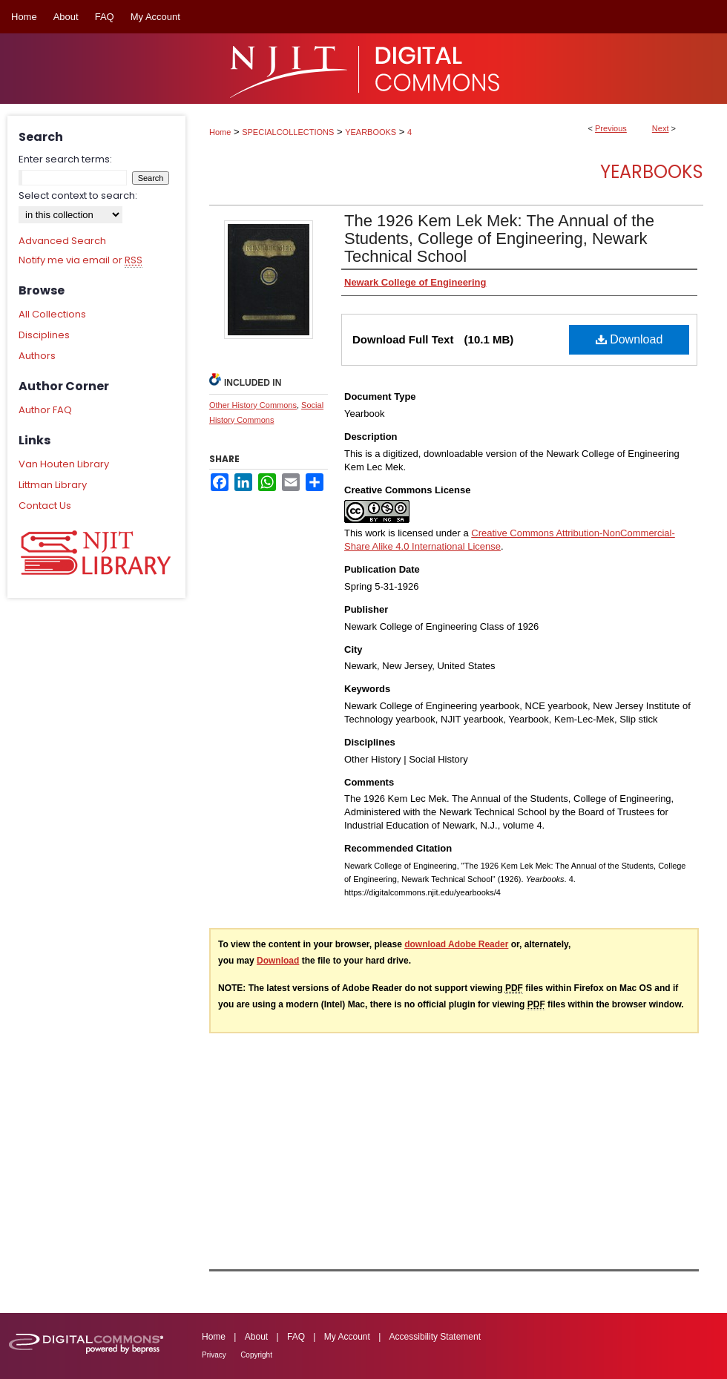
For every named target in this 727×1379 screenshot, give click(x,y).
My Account (347, 1337)
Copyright (256, 1355)
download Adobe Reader (456, 944)
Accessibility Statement (435, 1337)
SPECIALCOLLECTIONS (288, 132)
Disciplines (44, 335)
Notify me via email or (80, 260)
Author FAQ (45, 410)
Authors (37, 356)
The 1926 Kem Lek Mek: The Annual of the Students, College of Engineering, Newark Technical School (499, 238)
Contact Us (45, 505)
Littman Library (53, 485)
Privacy (214, 1355)
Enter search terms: (65, 159)
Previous (611, 128)
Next (660, 128)
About (256, 1337)
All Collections (52, 314)
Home (220, 132)
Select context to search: (78, 195)
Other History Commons (253, 405)
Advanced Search (62, 241)
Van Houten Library (64, 464)
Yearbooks (651, 171)
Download (629, 339)
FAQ (296, 1337)
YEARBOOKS (370, 132)
